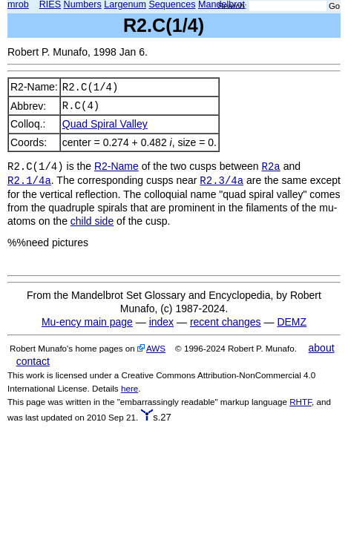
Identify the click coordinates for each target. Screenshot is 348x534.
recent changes (225, 322)
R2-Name (116, 166)
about (322, 348)
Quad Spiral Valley (105, 124)
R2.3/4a (221, 181)
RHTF (300, 401)
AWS (155, 348)
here (129, 388)
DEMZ (291, 322)
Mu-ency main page (87, 322)
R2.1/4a (29, 181)
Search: (232, 5)
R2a (271, 167)
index (161, 322)
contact (33, 361)
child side (92, 221)
